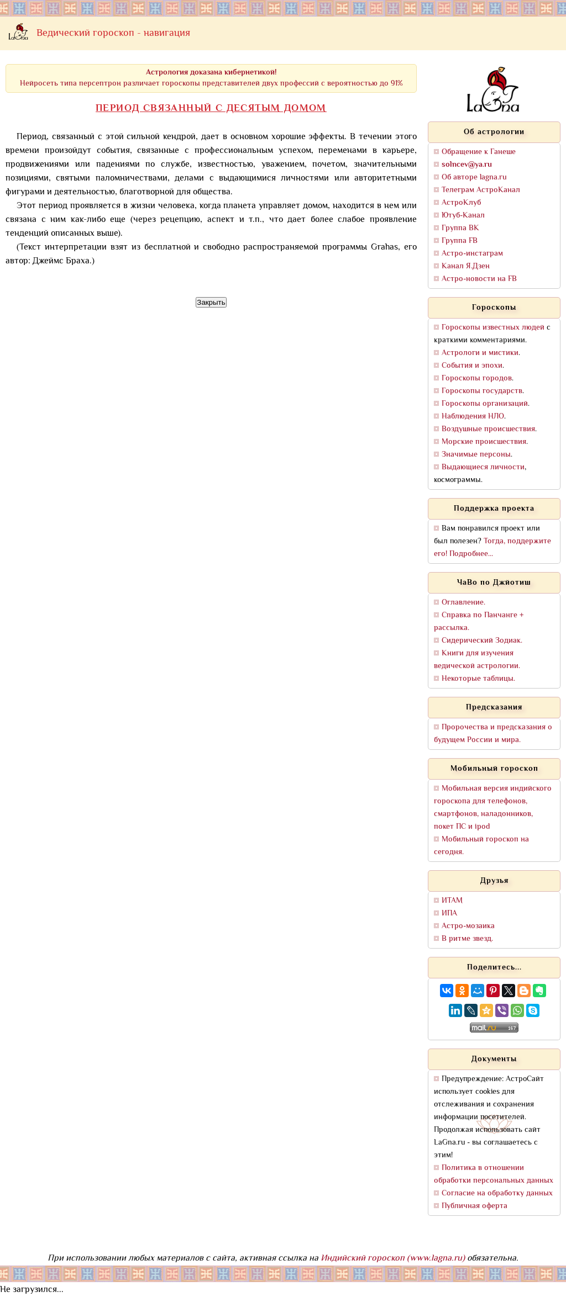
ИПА (449, 913)
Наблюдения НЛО (473, 416)
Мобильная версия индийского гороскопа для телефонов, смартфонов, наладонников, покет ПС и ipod (493, 807)
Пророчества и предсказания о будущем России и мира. (493, 734)
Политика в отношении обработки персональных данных (493, 1174)
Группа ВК (460, 228)
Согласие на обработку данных (497, 1193)
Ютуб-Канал (463, 215)
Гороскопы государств (482, 391)
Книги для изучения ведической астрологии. (477, 660)
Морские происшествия (484, 442)
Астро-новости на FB (479, 279)
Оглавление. (463, 602)
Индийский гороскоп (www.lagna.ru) (393, 1259)
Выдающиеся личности (483, 467)
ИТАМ (452, 900)
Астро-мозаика (468, 926)
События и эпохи (472, 365)
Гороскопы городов (477, 378)
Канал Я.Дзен (466, 266)
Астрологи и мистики (480, 353)
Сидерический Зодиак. (482, 640)
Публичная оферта (474, 1206)
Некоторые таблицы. (478, 679)
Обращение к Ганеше (479, 152)
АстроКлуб (461, 203)
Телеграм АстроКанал (481, 190)
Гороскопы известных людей (493, 327)
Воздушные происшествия (488, 429)
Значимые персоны (476, 454)
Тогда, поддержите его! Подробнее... (492, 547)
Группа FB (460, 241)
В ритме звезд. (467, 939)
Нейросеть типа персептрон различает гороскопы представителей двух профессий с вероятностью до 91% (211, 78)
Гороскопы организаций (485, 404)
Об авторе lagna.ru (474, 177)
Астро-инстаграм (472, 253)
